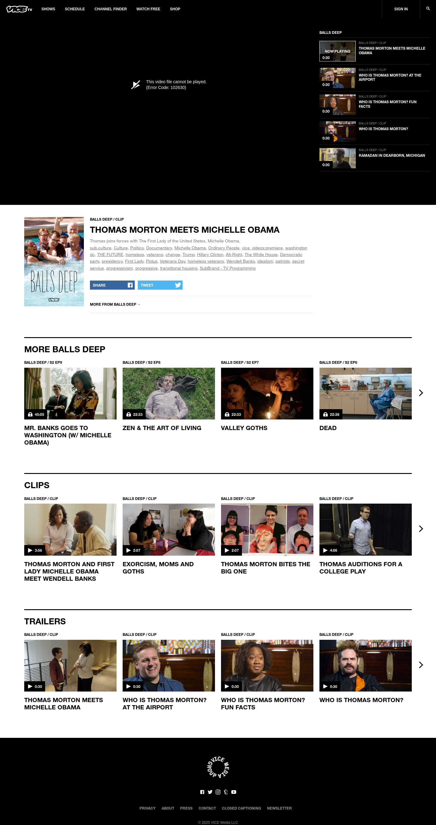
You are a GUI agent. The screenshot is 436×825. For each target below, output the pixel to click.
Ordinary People (223, 247)
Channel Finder (110, 9)
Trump (189, 254)
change (173, 254)
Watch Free (148, 9)
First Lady (134, 261)
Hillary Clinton (210, 254)
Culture (121, 247)
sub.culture (100, 247)
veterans (155, 254)
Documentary (159, 247)
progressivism (119, 268)
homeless (135, 254)
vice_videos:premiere (262, 247)
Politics (137, 247)
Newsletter (279, 808)
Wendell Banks (240, 261)
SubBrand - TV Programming (228, 268)
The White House (261, 254)
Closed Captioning (241, 808)
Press (186, 808)
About (168, 808)
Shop (175, 9)
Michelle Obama (190, 247)
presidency (112, 261)
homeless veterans (206, 261)
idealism (265, 261)
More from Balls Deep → (115, 304)
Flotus (151, 261)
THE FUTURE (110, 254)
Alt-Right (234, 254)
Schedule (75, 9)
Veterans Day (172, 261)
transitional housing (178, 268)
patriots (283, 261)
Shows (48, 9)
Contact (207, 808)
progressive (146, 268)
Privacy (148, 808)
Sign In (401, 9)
